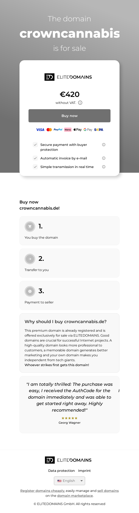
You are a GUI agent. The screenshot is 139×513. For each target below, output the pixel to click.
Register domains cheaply (42, 491)
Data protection (61, 471)
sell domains (108, 491)
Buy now (70, 116)
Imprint (84, 471)
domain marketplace (75, 496)
